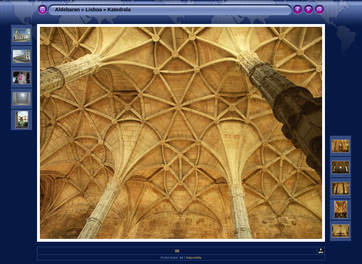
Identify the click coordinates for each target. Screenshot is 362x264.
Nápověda (193, 257)
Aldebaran (67, 9)
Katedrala (119, 9)
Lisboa (93, 9)
